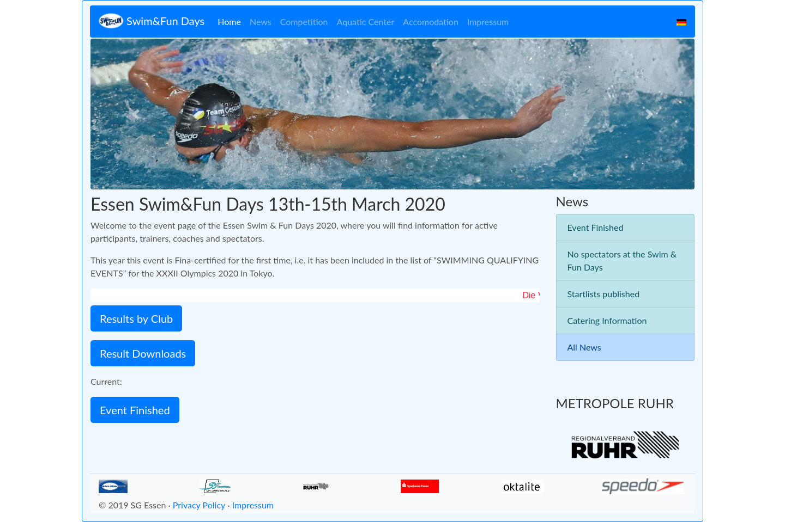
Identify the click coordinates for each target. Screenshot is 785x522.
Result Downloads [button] (143, 353)
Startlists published (603, 293)
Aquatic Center (366, 21)
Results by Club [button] (136, 318)
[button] (135, 114)
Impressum (488, 21)
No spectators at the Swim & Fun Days (622, 260)
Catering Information (607, 320)
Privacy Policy (199, 505)
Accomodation (430, 21)
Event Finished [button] (135, 409)
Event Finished (595, 227)
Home (229, 21)
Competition (304, 21)
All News (584, 347)
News (260, 21)
